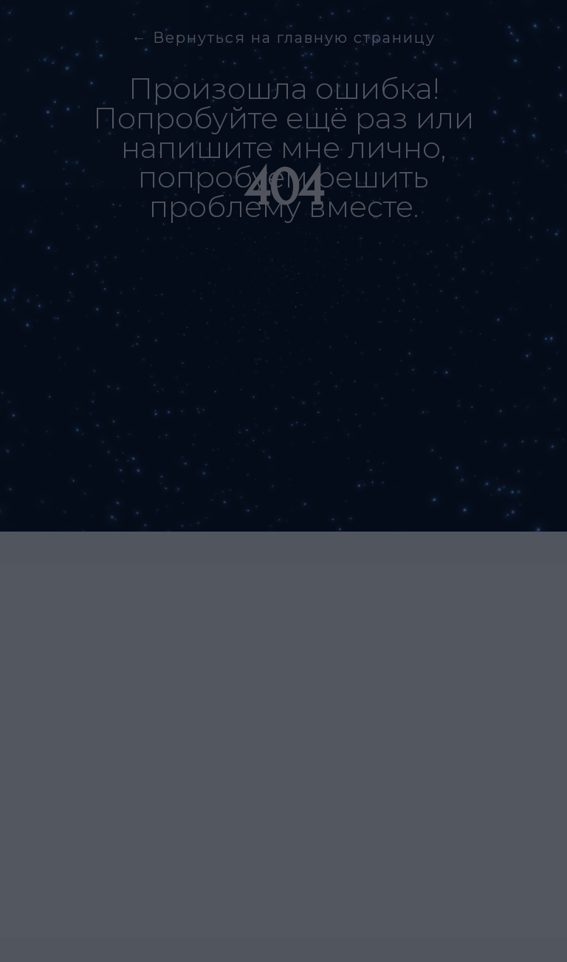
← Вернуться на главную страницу (283, 38)
